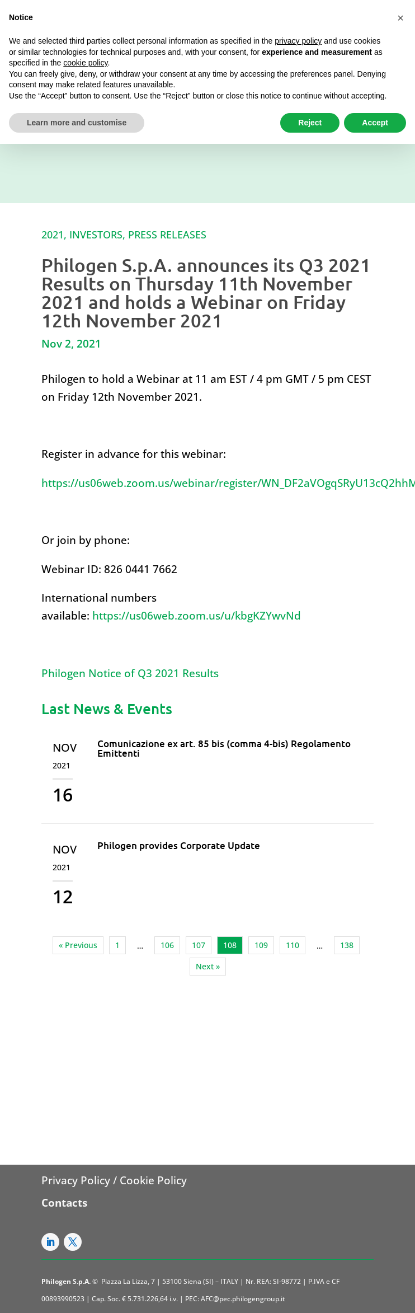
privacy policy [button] (298, 40)
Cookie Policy (153, 1180)
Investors (95, 234)
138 (346, 945)
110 (292, 945)
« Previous (78, 945)
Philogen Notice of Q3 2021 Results (130, 673)
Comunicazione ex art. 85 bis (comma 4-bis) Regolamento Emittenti (224, 748)
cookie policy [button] (85, 62)
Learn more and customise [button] (76, 122)
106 (167, 945)
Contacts (64, 1202)
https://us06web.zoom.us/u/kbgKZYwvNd (196, 615)
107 (198, 945)
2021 (52, 234)
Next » (208, 966)
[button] (400, 18)
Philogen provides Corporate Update (178, 845)
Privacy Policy (75, 1180)
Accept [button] (375, 122)
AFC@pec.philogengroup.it (243, 1298)
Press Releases (167, 234)
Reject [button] (310, 122)
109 (261, 945)
